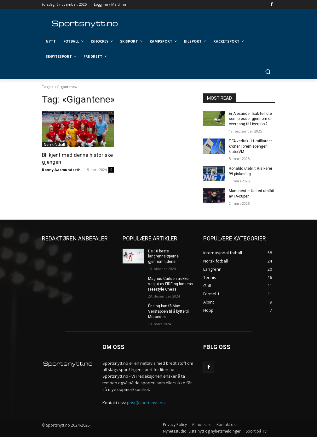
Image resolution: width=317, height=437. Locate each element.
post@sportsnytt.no (146, 402)
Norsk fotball (54, 144)
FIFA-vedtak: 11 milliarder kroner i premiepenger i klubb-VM (250, 146)
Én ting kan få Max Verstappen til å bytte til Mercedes (168, 311)
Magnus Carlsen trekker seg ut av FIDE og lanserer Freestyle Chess (170, 284)
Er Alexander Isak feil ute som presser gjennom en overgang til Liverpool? (251, 119)
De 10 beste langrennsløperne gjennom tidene (163, 256)
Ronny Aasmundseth (61, 169)
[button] (267, 71)
